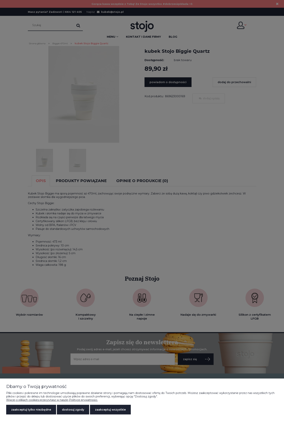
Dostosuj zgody (73, 409)
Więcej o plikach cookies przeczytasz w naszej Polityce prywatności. (52, 400)
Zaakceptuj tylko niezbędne (31, 409)
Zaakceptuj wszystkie (110, 409)
